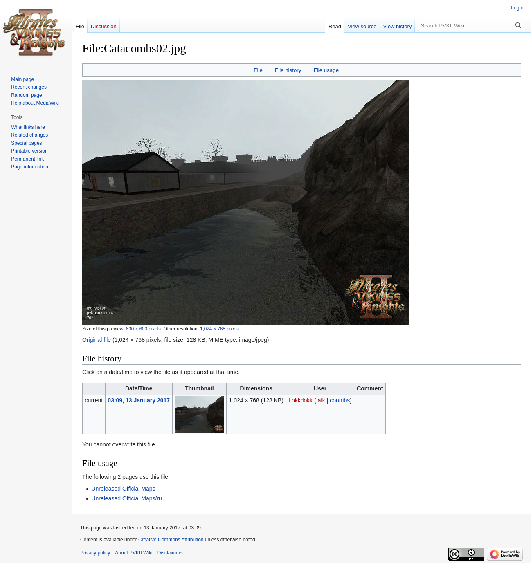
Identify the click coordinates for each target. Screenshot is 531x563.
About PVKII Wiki (133, 553)
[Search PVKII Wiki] (471, 25)
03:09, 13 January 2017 (139, 400)
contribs (340, 400)
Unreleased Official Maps (123, 488)
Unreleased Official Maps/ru (126, 498)
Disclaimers (170, 553)
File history (288, 70)
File (258, 70)
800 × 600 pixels (143, 328)
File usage (326, 70)
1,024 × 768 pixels (219, 328)
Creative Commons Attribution (170, 540)
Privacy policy (95, 553)
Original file (96, 339)
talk (320, 400)
